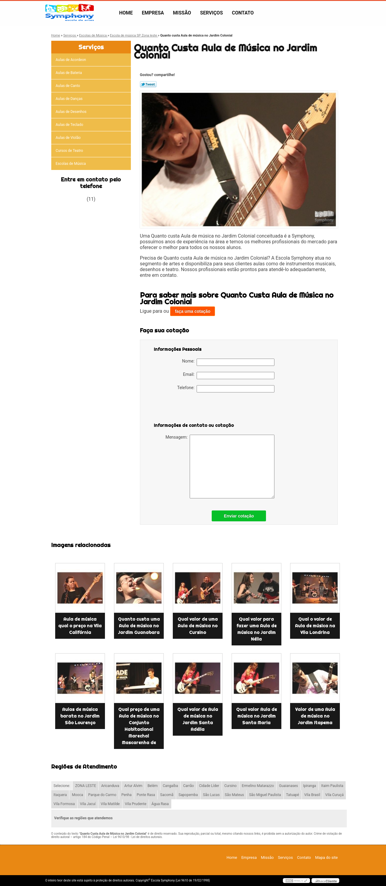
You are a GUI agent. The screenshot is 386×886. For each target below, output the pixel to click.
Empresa (153, 13)
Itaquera (60, 795)
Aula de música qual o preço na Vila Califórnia (80, 625)
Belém (152, 786)
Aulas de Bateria (69, 73)
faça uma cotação (192, 311)
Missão (182, 13)
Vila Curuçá (334, 795)
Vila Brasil (312, 795)
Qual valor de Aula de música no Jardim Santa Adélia (197, 719)
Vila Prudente (135, 804)
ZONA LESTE (85, 786)
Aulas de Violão (69, 138)
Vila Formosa (64, 804)
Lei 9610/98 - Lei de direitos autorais (137, 837)
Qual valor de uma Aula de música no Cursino (198, 625)
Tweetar (148, 84)
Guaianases (288, 786)
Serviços (211, 13)
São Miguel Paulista (265, 795)
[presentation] (192, 410)
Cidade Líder (209, 786)
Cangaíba (170, 786)
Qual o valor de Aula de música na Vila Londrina (315, 625)
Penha (127, 795)
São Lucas (211, 795)
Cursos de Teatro (70, 151)
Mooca (77, 795)
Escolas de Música (71, 164)
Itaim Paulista (332, 786)
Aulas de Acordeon (71, 60)
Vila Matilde (110, 804)
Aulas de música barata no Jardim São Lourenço (80, 716)
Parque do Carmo (102, 795)
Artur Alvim (133, 786)
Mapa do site (326, 857)
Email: (228, 375)
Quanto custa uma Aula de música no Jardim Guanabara (139, 625)
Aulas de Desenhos (71, 112)
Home (126, 13)
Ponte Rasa (146, 795)
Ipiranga (309, 786)
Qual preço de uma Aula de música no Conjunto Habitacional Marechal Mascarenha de (139, 726)
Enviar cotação (239, 515)
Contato (243, 13)
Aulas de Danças (70, 99)
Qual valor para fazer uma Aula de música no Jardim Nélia (256, 629)
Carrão (188, 786)
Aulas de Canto (68, 86)
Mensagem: (220, 466)
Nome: (228, 362)
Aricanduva (110, 786)
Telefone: (225, 388)
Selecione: (62, 786)
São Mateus (234, 795)
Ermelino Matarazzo (258, 786)
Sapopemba (188, 795)
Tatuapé (292, 795)
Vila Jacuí (88, 804)
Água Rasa (160, 804)
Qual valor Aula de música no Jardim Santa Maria (256, 716)
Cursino (230, 786)
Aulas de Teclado (70, 125)
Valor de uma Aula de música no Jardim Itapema (315, 716)
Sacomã (166, 795)
